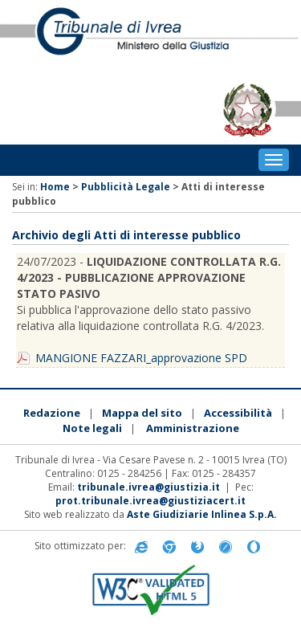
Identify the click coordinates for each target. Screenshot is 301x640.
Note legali (92, 428)
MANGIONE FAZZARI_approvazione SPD (141, 357)
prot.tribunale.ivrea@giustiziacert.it (150, 501)
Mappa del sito (142, 413)
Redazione (51, 413)
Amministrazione (192, 428)
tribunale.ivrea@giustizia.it (148, 487)
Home (55, 187)
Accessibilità (238, 413)
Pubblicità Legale (125, 187)
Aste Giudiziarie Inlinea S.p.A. (202, 514)
